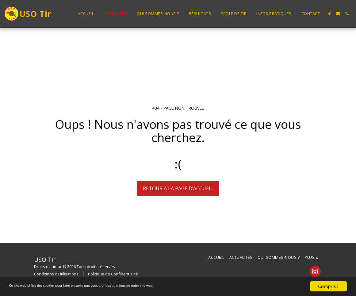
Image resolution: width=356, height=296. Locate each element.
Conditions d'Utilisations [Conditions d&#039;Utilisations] (56, 274)
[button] (329, 14)
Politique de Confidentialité (113, 274)
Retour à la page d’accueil (178, 188)
